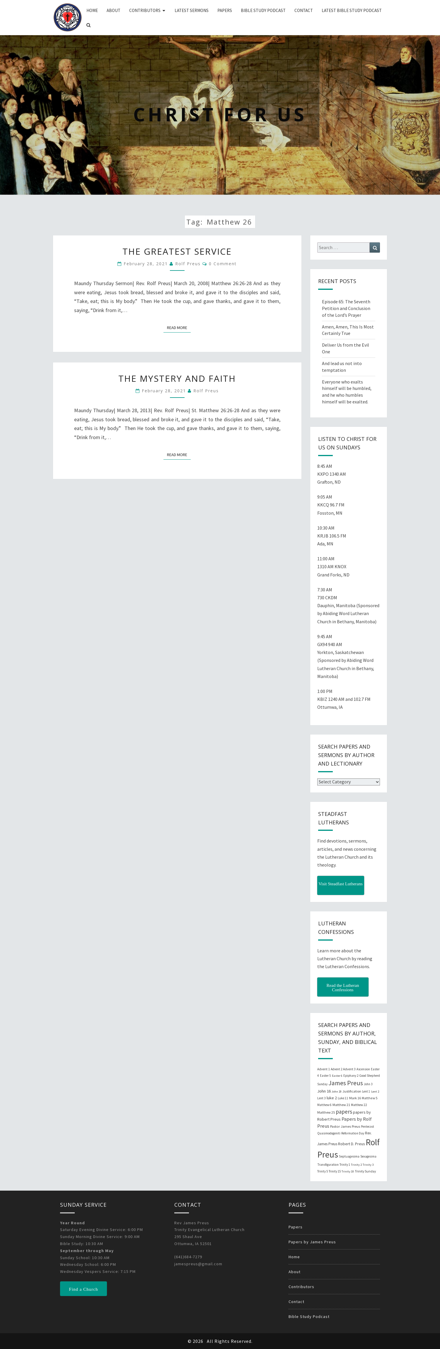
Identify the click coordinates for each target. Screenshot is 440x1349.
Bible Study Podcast (263, 10)
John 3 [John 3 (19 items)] (368, 1084)
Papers (224, 10)
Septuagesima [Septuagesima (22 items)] (349, 1156)
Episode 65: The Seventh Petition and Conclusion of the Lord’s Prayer (346, 308)
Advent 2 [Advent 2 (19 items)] (336, 1069)
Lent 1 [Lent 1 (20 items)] (366, 1091)
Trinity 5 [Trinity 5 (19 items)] (322, 1171)
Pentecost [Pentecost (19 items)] (367, 1126)
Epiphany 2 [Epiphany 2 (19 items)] (350, 1076)
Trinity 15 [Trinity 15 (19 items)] (335, 1171)
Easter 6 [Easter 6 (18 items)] (337, 1076)
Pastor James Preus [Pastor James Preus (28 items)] (345, 1126)
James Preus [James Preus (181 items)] (345, 1083)
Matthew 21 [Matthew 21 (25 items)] (341, 1105)
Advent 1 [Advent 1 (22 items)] (323, 1069)
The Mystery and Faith (177, 378)
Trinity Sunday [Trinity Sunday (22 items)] (365, 1171)
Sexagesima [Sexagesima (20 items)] (368, 1156)
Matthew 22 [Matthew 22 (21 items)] (359, 1105)
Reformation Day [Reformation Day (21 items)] (352, 1133)
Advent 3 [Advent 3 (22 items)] (349, 1069)
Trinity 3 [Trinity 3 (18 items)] (368, 1165)
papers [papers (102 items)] (344, 1111)
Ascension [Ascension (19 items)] (363, 1069)
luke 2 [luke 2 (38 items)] (332, 1097)
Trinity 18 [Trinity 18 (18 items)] (348, 1171)
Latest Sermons (192, 10)
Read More (179, 327)
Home (92, 10)
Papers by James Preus (312, 1241)
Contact (303, 10)
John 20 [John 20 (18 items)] (337, 1091)
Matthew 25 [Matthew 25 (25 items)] (326, 1112)
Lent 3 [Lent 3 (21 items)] (321, 1098)
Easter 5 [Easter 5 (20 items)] (325, 1076)
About (113, 10)
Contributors (145, 10)
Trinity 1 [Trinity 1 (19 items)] (345, 1165)
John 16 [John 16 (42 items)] (324, 1091)
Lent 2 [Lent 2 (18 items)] (375, 1091)
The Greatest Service (177, 251)
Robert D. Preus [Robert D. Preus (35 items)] (351, 1143)
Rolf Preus (188, 263)
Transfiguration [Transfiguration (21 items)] (328, 1165)
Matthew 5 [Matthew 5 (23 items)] (369, 1098)
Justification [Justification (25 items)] (351, 1091)
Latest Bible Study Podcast (352, 10)
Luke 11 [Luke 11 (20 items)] (343, 1098)
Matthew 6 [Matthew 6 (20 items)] (324, 1105)
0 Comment (223, 263)
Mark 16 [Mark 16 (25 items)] (355, 1098)
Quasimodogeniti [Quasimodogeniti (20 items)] (328, 1133)
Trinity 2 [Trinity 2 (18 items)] (356, 1165)
